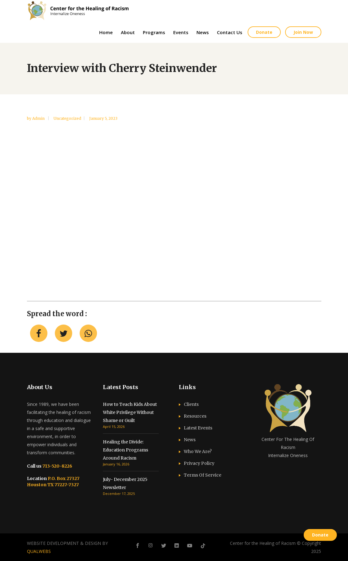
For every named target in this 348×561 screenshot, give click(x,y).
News (190, 439)
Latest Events (198, 428)
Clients (191, 404)
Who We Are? (198, 451)
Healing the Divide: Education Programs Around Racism (125, 450)
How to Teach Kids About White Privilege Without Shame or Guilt (130, 412)
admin (39, 118)
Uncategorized (67, 118)
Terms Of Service (202, 475)
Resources (195, 416)
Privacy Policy (199, 463)
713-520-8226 (57, 466)
